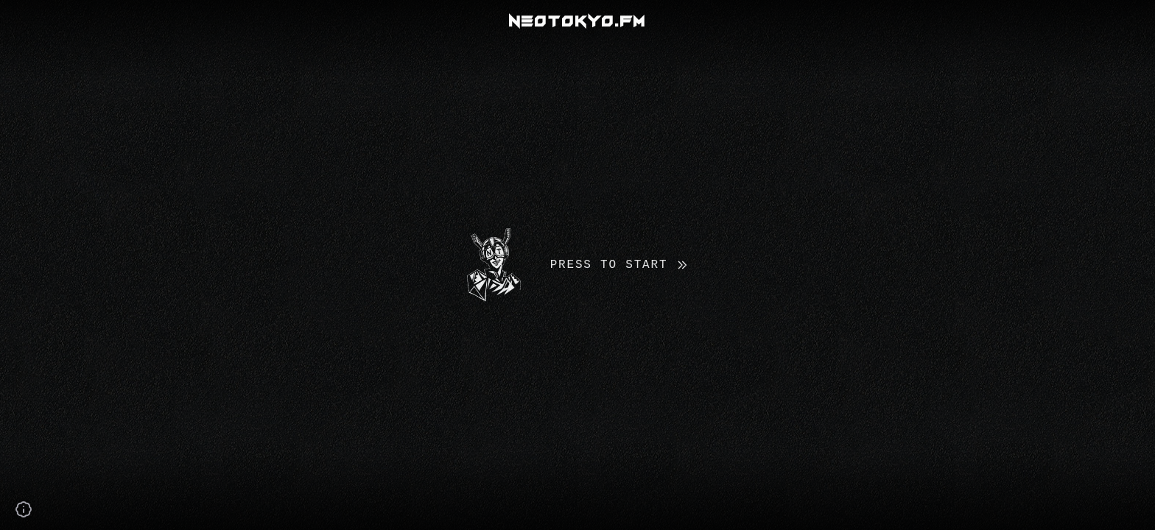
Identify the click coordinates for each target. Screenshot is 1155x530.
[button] (577, 265)
